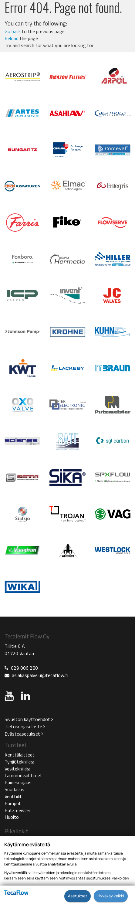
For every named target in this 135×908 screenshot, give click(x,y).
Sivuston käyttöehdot (29, 719)
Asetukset (77, 896)
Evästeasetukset (24, 733)
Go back (13, 31)
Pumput (13, 803)
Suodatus (14, 789)
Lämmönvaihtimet (23, 775)
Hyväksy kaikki (110, 896)
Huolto (12, 817)
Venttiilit (13, 796)
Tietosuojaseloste (25, 726)
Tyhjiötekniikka (19, 761)
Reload (12, 38)
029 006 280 (24, 668)
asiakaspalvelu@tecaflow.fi (40, 675)
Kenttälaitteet (20, 754)
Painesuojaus (18, 782)
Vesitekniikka (17, 768)
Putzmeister (17, 810)
